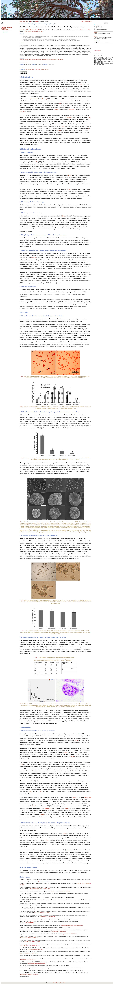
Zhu (81, 84)
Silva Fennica (22, 21)
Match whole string (99, 27)
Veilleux (75, 797)
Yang (59, 130)
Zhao (69, 175)
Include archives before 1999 (101, 29)
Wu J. (33, 29)
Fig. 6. (24, 630)
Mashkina (69, 117)
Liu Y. (21, 29)
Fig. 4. (22, 521)
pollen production (37, 59)
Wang (66, 808)
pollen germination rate (54, 59)
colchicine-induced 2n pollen (26, 59)
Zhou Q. (29, 29)
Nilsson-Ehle (34, 99)
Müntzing (44, 99)
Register (96, 32)
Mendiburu (35, 806)
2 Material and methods (7, 27)
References (5, 32)
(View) (26, 62)
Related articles (97, 53)
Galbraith (33, 257)
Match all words (99, 26)
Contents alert (97, 42)
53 (27, 21)
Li (64, 764)
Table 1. (36, 657)
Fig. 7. (21, 703)
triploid (61, 59)
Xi (88, 128)
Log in (95, 37)
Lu (81, 766)
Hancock (71, 109)
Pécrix (68, 850)
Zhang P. (37, 29)
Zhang (70, 189)
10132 (36, 21)
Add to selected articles (86, 21)
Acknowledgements (7, 30)
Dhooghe (22, 111)
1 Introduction (6, 26)
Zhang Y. (25, 29)
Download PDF (44, 69)
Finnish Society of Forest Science (60, 982)
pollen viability (45, 59)
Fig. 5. (21, 600)
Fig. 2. (21, 406)
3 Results (4, 28)
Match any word (99, 24)
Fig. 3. (22, 458)
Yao (80, 89)
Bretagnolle (87, 797)
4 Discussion (5, 29)
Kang (89, 117)
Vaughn (56, 109)
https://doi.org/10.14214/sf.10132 (35, 31)
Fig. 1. (23, 376)
